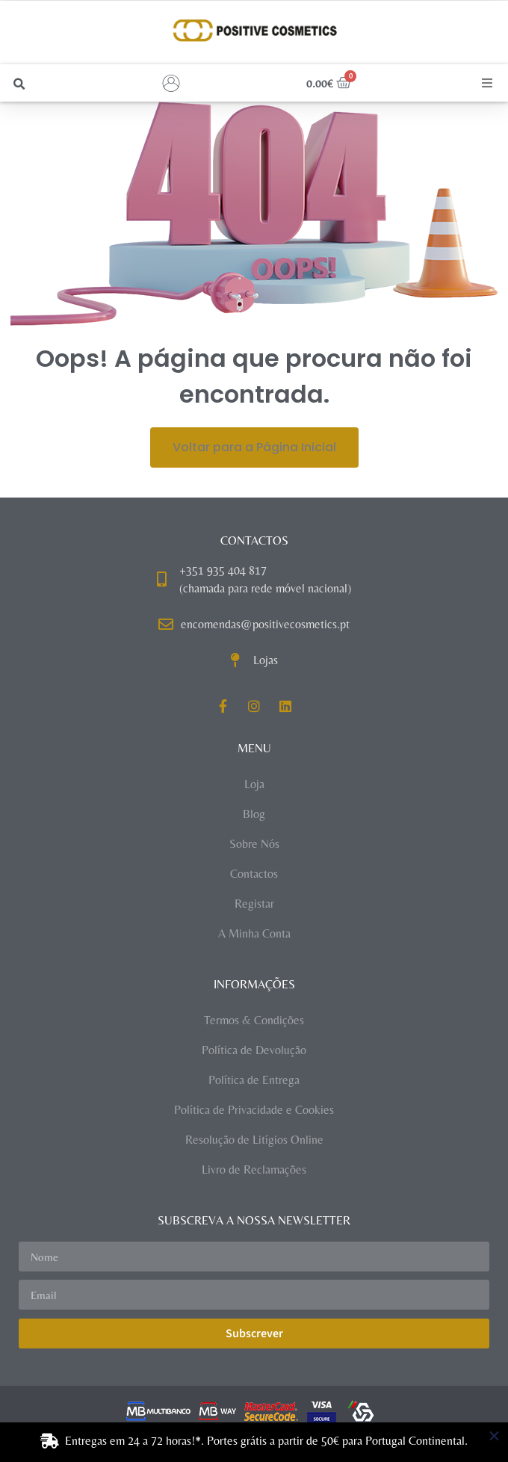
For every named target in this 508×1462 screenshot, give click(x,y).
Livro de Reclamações (254, 1169)
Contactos (254, 874)
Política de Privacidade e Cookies (254, 1110)
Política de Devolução (254, 1050)
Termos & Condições (254, 1020)
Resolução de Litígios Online (254, 1140)
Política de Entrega (254, 1080)
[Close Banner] (494, 1436)
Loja (254, 784)
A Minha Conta (254, 933)
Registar (254, 903)
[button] (19, 84)
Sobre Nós (254, 844)
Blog (254, 814)
